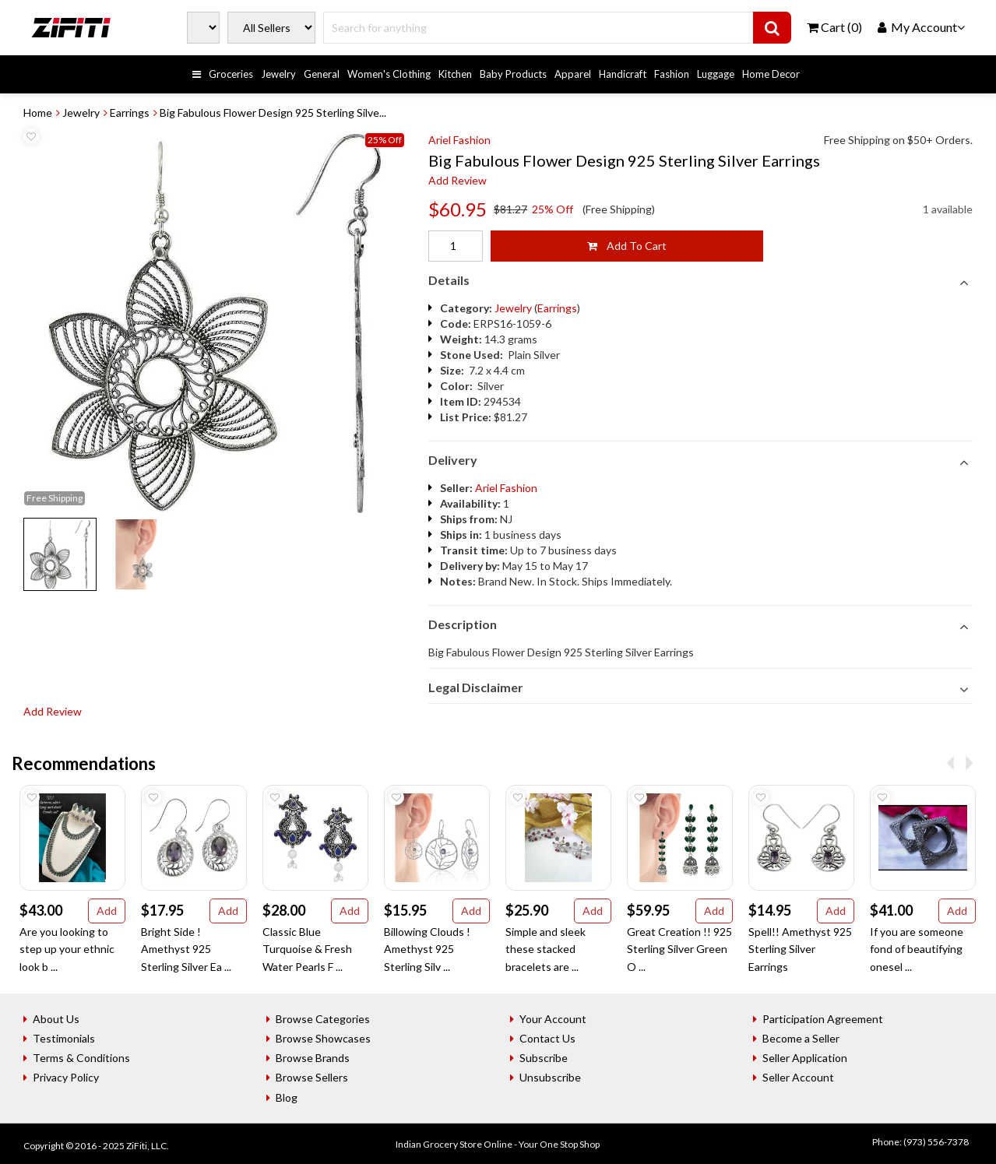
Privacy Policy (66, 1077)
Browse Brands (313, 1057)
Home (37, 112)
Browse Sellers (312, 1077)
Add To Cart (627, 245)
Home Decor (771, 74)
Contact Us (547, 1038)
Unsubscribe (550, 1077)
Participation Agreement (822, 1018)
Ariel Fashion (459, 139)
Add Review (457, 180)
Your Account (552, 1018)
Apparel (572, 74)
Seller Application (804, 1057)
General (322, 74)
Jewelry (278, 74)
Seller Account (798, 1077)
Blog (286, 1097)
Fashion (671, 74)
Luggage (715, 74)
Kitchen (455, 74)
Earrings (130, 112)
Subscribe (543, 1057)
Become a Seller (800, 1038)
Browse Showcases (323, 1038)
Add (107, 910)
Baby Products (513, 74)
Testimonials (64, 1038)
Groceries (231, 74)
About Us (56, 1018)
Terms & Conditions (81, 1057)
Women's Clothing (389, 74)
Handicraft (622, 74)
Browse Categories (323, 1018)
